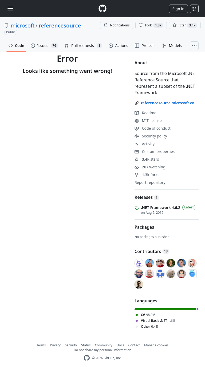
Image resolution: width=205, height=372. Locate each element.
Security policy (151, 135)
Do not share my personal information (102, 350)
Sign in (178, 8)
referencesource (60, 25)
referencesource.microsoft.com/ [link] (170, 102)
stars (147, 159)
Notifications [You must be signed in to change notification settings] (116, 25)
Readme (145, 112)
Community (103, 345)
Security (71, 345)
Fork (151, 25)
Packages (144, 227)
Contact (134, 345)
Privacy (55, 345)
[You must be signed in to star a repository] (185, 25)
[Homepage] (102, 8)
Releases (147, 197)
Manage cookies (156, 345)
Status (85, 345)
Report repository (150, 182)
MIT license (148, 120)
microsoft (22, 25)
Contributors (152, 251)
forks (147, 174)
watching (150, 166)
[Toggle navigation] (10, 9)
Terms (41, 345)
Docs (120, 345)
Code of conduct (153, 128)
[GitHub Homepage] (87, 358)
